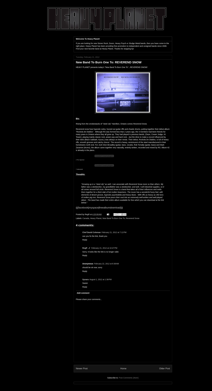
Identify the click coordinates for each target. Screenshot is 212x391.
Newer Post (82, 368)
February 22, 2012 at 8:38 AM (106, 264)
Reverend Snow (132, 218)
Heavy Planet (95, 218)
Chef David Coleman (91, 232)
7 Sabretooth (79, 169)
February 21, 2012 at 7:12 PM (114, 232)
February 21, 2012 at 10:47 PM (104, 248)
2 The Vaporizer (80, 160)
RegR (84, 248)
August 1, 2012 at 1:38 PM (101, 279)
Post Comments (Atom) (128, 378)
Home (123, 368)
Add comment (83, 293)
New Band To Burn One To (113, 218)
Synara (85, 279)
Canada (85, 218)
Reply (84, 240)
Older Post (164, 368)
